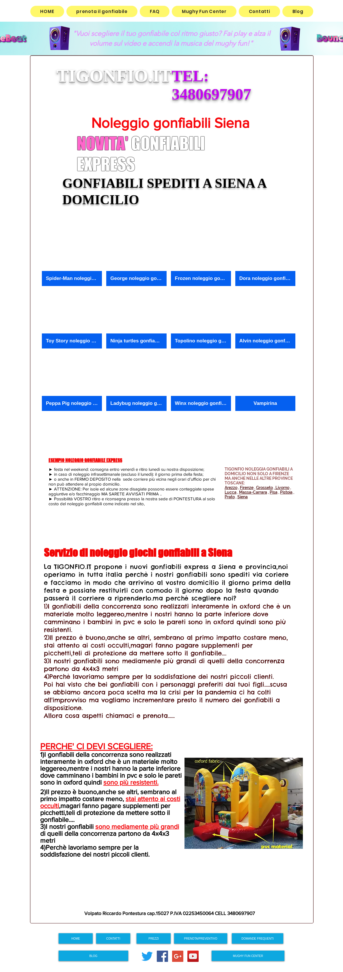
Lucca (230, 492)
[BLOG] (93, 956)
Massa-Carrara (253, 492)
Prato (230, 497)
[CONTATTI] (113, 938)
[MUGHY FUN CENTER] (248, 956)
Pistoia (286, 492)
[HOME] (76, 938)
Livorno (282, 487)
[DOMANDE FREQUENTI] (257, 938)
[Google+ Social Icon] (177, 956)
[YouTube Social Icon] (193, 956)
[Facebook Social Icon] (162, 956)
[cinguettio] (147, 956)
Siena (242, 497)
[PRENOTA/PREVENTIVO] (200, 938)
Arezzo (231, 487)
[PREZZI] (154, 938)
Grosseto (264, 487)
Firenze (246, 487)
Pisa (273, 492)
